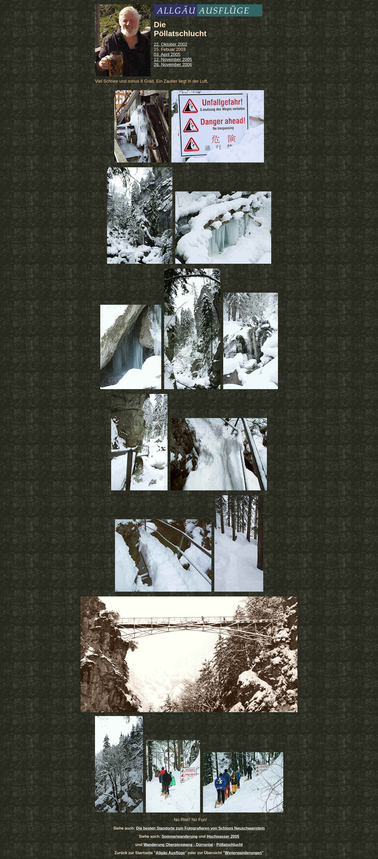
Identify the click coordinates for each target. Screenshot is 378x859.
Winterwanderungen (243, 853)
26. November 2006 (173, 64)
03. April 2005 (167, 54)
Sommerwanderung (179, 836)
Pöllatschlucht (229, 845)
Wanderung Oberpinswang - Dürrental (178, 845)
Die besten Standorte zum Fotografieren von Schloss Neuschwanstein (200, 828)
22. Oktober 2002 (170, 44)
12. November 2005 (173, 59)
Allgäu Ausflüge (170, 853)
